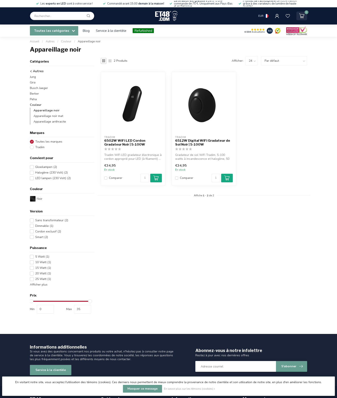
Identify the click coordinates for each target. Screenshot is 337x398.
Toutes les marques (48, 141)
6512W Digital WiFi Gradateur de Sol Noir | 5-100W (202, 142)
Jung (33, 77)
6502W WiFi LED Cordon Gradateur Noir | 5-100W (124, 142)
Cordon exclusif (48, 231)
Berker (34, 94)
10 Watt (43, 262)
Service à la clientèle (111, 30)
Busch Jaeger (39, 88)
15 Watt (43, 267)
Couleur (66, 41)
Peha (33, 99)
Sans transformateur (51, 220)
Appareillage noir (89, 41)
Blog (86, 30)
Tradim (39, 147)
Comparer (115, 178)
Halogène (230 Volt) (51, 172)
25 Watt (43, 279)
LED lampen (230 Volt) (53, 178)
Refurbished (143, 30)
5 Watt (42, 256)
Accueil (34, 41)
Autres (50, 41)
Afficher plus (38, 285)
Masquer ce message (142, 389)
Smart (41, 237)
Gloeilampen (46, 167)
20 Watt (43, 273)
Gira (32, 82)
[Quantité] (145, 178)
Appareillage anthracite (50, 122)
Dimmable (44, 225)
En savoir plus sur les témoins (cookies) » (189, 388)
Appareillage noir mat (48, 116)
